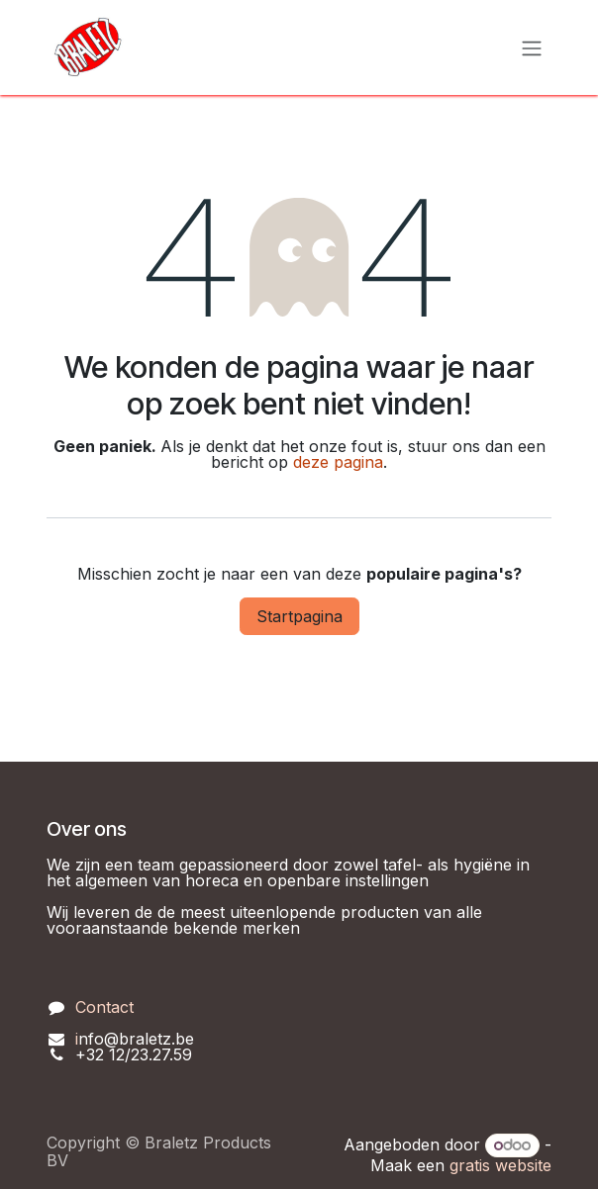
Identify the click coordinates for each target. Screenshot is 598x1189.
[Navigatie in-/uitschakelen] (531, 47)
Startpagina (299, 616)
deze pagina (338, 462)
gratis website (500, 1165)
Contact (104, 1007)
